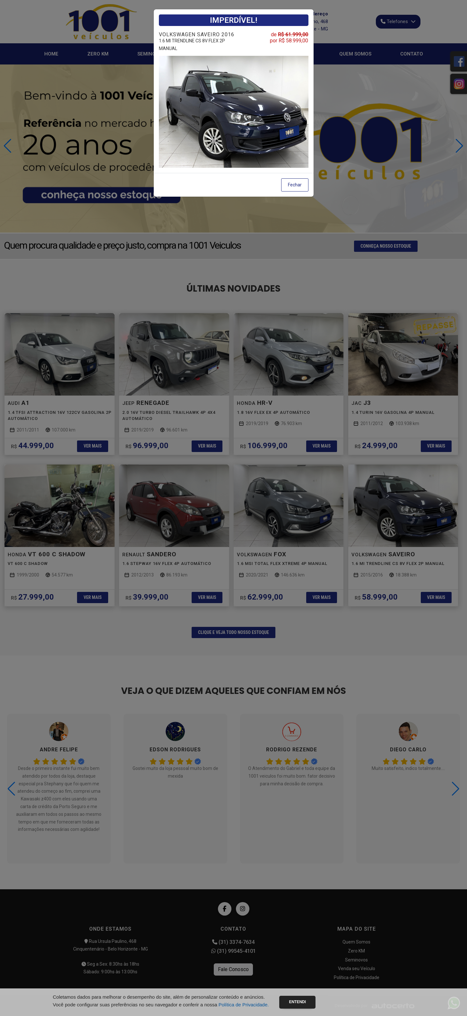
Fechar (295, 184)
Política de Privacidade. (244, 1004)
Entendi (297, 1002)
